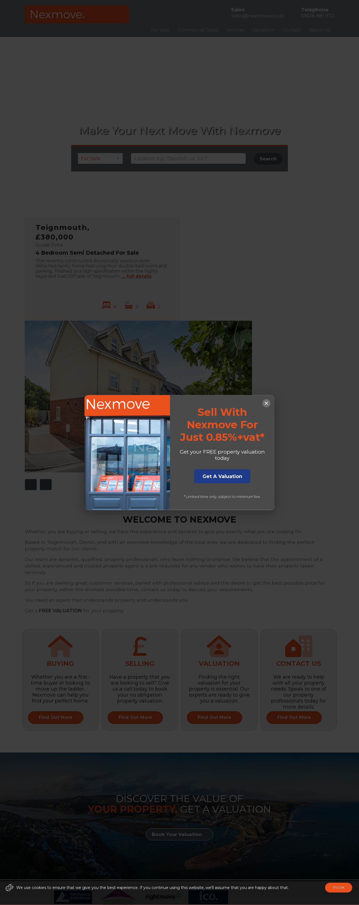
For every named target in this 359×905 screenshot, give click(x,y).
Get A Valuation (222, 477)
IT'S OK (338, 887)
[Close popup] (266, 401)
